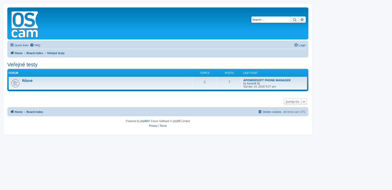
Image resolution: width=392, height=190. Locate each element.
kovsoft (251, 83)
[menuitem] (35, 45)
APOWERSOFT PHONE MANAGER (267, 80)
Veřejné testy (22, 64)
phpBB (144, 121)
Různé (27, 81)
